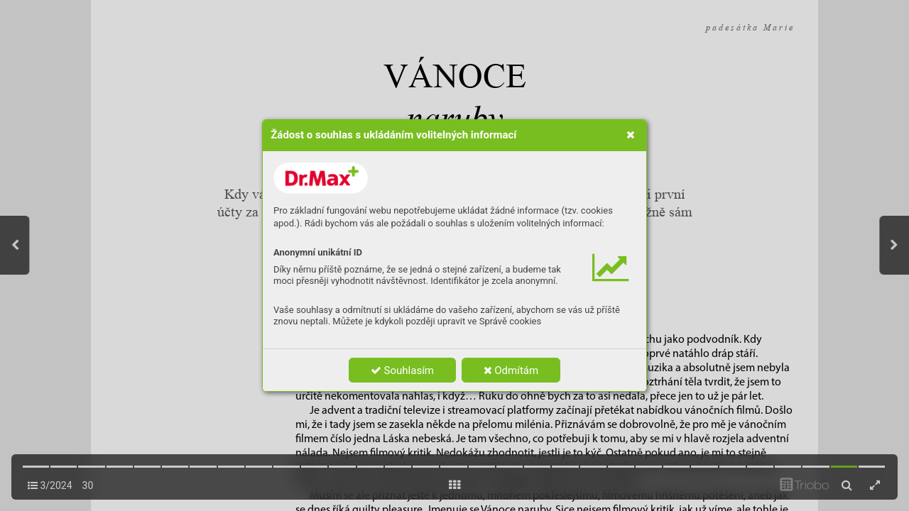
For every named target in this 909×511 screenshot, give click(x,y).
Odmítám (511, 370)
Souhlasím (402, 370)
